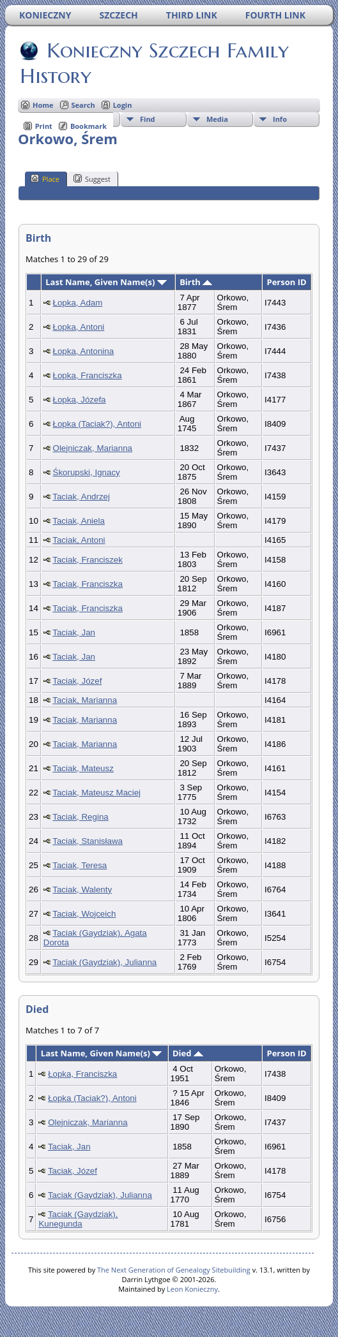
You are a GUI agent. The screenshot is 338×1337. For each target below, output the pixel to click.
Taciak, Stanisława (87, 841)
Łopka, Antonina (83, 351)
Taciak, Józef (77, 681)
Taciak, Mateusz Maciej (96, 792)
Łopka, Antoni (79, 327)
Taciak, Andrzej (81, 496)
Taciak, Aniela (78, 521)
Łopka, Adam (78, 302)
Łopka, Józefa (79, 399)
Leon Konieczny (192, 1289)
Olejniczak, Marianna (92, 448)
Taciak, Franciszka (87, 584)
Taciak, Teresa (79, 865)
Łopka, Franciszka (87, 375)
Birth (196, 282)
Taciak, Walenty (82, 889)
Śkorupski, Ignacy (86, 472)
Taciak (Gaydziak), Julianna (104, 962)
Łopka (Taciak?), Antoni (97, 424)
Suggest (92, 179)
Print (43, 126)
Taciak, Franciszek (87, 560)
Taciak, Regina (80, 817)
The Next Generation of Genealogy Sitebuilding (173, 1269)
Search (83, 105)
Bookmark (88, 126)
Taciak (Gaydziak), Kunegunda (78, 1219)
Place (45, 179)
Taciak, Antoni (78, 540)
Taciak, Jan (73, 632)
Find (147, 119)
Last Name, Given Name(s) (106, 282)
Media (217, 119)
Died (188, 1053)
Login (122, 105)
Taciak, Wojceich (84, 914)
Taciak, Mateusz (83, 768)
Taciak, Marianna (84, 700)
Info (280, 119)
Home (43, 105)
